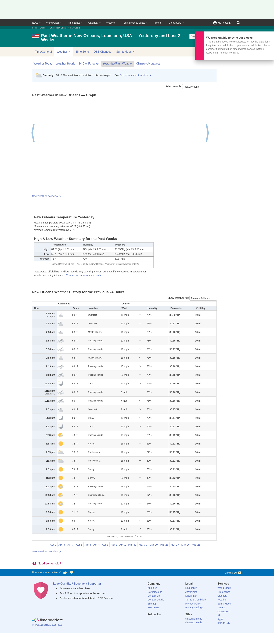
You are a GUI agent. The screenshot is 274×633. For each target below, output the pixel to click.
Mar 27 (175, 544)
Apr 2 (114, 544)
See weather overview (45, 195)
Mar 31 (132, 544)
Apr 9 (53, 544)
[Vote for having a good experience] (65, 572)
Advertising (191, 592)
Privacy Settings (194, 607)
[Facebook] (150, 620)
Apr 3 (105, 544)
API (219, 615)
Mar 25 (196, 544)
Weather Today (43, 63)
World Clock (52, 22)
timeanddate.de (193, 622)
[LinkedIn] (162, 620)
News (35, 22)
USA (52, 28)
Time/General (43, 51)
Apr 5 (88, 544)
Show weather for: (178, 298)
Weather (111, 22)
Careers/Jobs (155, 592)
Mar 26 (185, 544)
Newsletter (153, 607)
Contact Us (233, 572)
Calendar (93, 22)
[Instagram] (168, 620)
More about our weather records (83, 275)
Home (34, 28)
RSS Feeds (223, 623)
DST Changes (102, 51)
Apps (220, 619)
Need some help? (49, 563)
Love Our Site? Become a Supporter (77, 583)
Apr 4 (96, 544)
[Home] (47, 620)
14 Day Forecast (89, 63)
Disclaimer (191, 595)
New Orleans (62, 28)
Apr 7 (70, 544)
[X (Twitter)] (156, 620)
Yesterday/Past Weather (118, 63)
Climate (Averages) (148, 63)
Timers (157, 22)
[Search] (238, 22)
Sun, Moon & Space (134, 22)
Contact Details (156, 599)
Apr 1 (122, 544)
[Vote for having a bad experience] (71, 572)
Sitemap (152, 603)
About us (152, 587)
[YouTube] (173, 620)
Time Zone (82, 51)
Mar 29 (153, 544)
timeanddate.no (193, 618)
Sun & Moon (125, 51)
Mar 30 (143, 544)
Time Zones (73, 22)
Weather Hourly (65, 63)
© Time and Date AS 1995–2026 (47, 625)
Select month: (173, 86)
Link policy (191, 587)
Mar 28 (164, 544)
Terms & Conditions (196, 599)
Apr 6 (79, 544)
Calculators (175, 22)
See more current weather (134, 75)
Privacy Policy (193, 603)
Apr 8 (62, 544)
